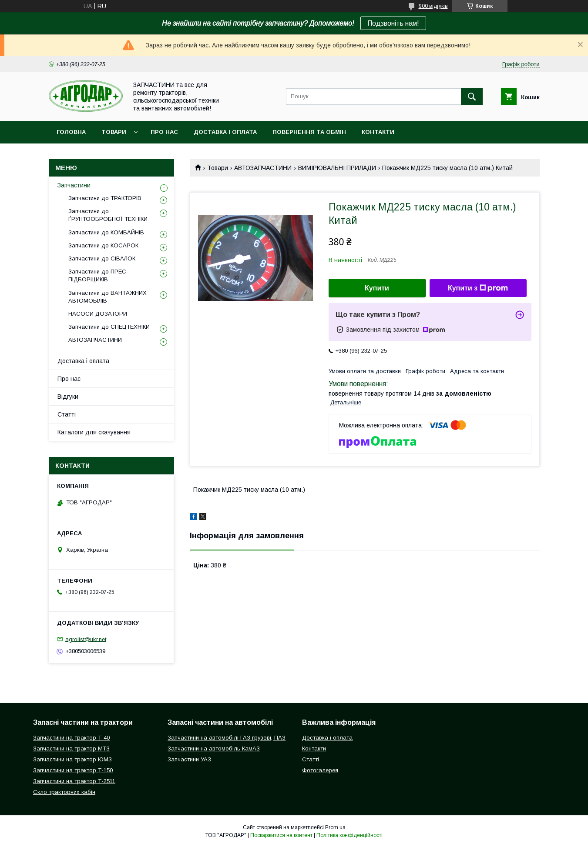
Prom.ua (335, 827)
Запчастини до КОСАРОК (103, 245)
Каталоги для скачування (94, 432)
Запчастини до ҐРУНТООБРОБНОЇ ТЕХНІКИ (108, 215)
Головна (71, 132)
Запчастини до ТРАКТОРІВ (104, 198)
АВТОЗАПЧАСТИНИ (263, 167)
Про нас (164, 132)
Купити (377, 288)
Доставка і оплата (225, 132)
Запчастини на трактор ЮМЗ (72, 759)
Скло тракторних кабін (64, 792)
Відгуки (67, 396)
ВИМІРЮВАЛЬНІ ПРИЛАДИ (337, 167)
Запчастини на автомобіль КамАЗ (214, 748)
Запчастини (74, 185)
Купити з (478, 288)
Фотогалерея (320, 770)
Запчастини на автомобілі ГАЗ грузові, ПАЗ (227, 737)
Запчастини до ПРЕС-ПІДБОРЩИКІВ (98, 275)
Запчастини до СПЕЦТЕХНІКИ (109, 326)
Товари (113, 132)
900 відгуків (433, 6)
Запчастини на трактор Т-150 (73, 770)
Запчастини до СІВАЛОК (101, 258)
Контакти (378, 132)
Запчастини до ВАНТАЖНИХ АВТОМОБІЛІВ (107, 297)
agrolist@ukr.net (85, 639)
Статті (66, 414)
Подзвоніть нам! (393, 23)
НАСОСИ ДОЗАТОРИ (97, 313)
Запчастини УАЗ (189, 759)
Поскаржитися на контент (281, 835)
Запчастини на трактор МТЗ (71, 748)
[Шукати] (472, 96)
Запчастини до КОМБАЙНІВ (106, 232)
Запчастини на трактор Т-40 (71, 737)
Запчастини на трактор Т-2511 (74, 781)
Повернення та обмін (309, 132)
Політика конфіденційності (349, 835)
